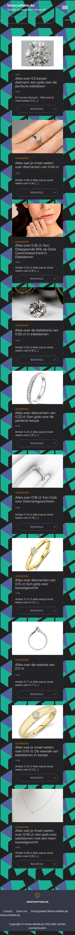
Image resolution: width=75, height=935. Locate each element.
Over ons (21, 911)
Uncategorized (21, 157)
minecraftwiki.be (20, 5)
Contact (8, 911)
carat (17, 74)
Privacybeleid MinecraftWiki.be (49, 911)
